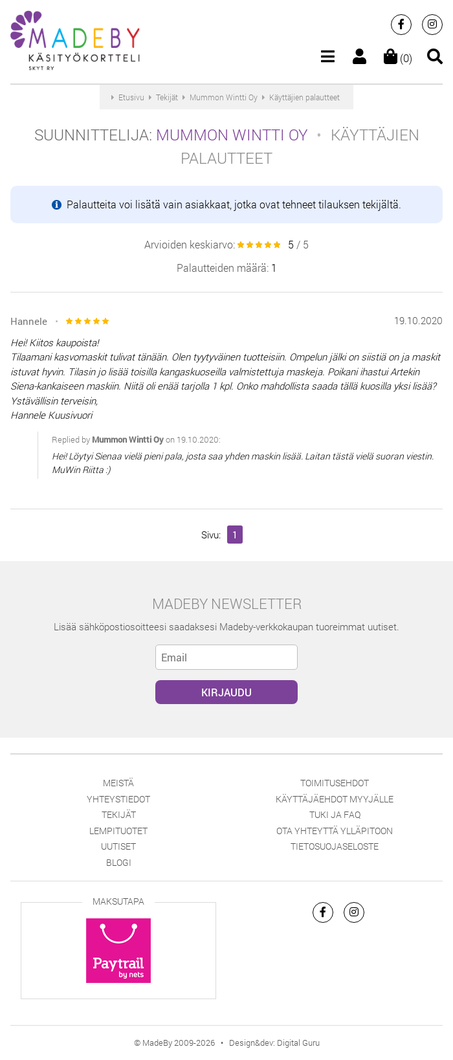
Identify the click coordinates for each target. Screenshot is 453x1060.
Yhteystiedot (118, 799)
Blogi (118, 862)
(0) (398, 58)
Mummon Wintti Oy (232, 134)
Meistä (118, 783)
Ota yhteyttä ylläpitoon (334, 830)
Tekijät (119, 814)
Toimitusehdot (334, 783)
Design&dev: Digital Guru (274, 1042)
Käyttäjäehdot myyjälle (334, 799)
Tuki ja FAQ (334, 814)
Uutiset (118, 846)
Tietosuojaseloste (335, 846)
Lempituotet (118, 830)
